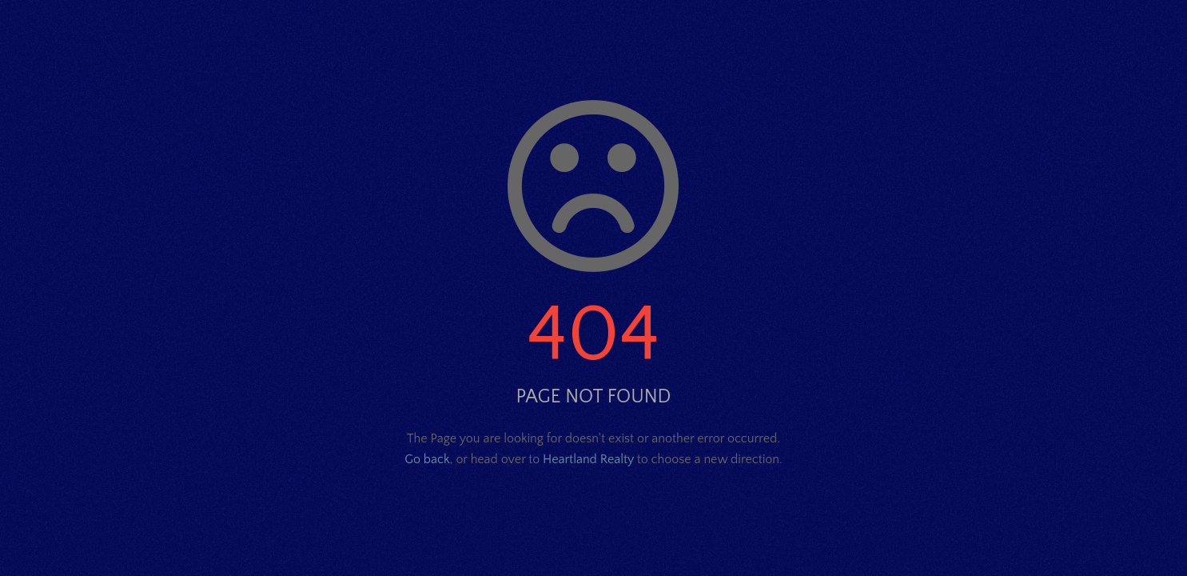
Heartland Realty (588, 459)
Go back (426, 459)
